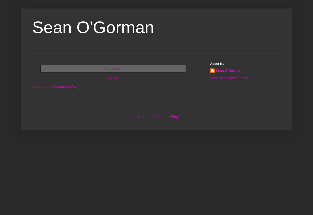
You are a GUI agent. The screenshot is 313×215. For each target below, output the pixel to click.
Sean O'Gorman (228, 71)
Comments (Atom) (66, 87)
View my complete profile (229, 78)
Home (112, 78)
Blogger (176, 117)
